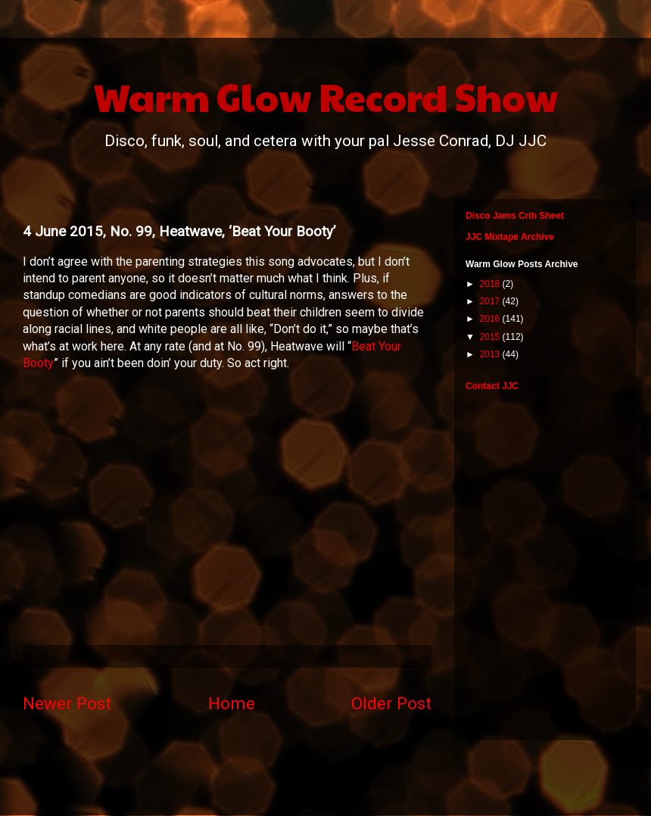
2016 (491, 318)
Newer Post (67, 703)
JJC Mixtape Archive (510, 237)
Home (231, 703)
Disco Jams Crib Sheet (515, 215)
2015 (491, 337)
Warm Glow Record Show (326, 96)
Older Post (391, 703)
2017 (491, 301)
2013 (491, 354)
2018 (491, 284)
